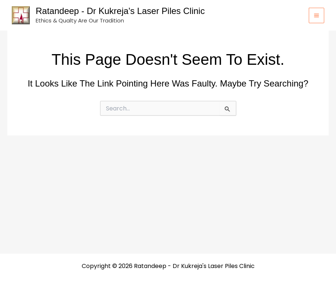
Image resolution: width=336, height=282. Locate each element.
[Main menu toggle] (316, 15)
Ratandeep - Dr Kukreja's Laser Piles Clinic (120, 11)
